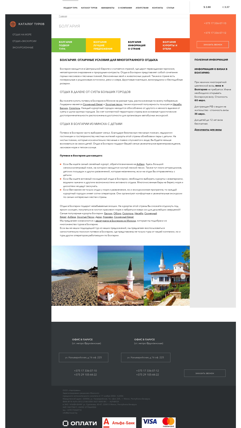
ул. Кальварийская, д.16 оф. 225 (83, 357)
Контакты (157, 8)
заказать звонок (213, 45)
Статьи (170, 8)
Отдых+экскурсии (24, 41)
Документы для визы (208, 129)
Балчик (64, 108)
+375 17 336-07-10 (215, 23)
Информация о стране (141, 45)
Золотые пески (113, 104)
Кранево (108, 217)
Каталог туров (89, 8)
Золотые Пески (85, 217)
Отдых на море (21, 34)
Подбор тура (70, 8)
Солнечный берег (93, 104)
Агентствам (142, 8)
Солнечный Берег (124, 217)
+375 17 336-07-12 (215, 32)
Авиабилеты (107, 8)
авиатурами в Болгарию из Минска (115, 220)
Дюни (98, 217)
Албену (141, 164)
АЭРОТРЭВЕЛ (32, 7)
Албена (72, 217)
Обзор (117, 213)
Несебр (177, 104)
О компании (125, 8)
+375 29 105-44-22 (85, 374)
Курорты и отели (176, 45)
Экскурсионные (22, 47)
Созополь (74, 108)
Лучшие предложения (106, 45)
